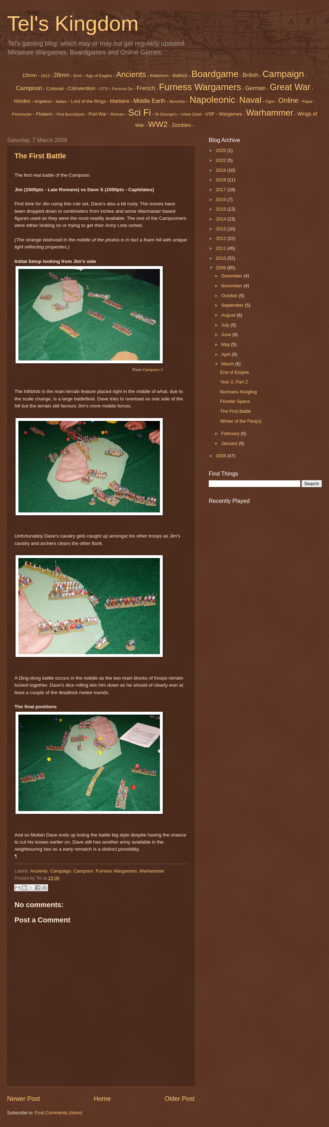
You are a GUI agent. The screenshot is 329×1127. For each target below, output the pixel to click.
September (233, 305)
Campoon (29, 88)
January (229, 443)
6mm (78, 76)
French (146, 88)
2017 (221, 189)
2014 (221, 219)
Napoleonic (212, 100)
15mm (29, 75)
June (226, 334)
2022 (221, 160)
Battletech (159, 75)
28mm (62, 75)
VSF (210, 114)
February (231, 433)
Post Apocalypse (71, 114)
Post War (97, 114)
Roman (117, 114)
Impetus (43, 101)
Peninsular (22, 114)
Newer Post (23, 1098)
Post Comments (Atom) (58, 1112)
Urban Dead (191, 114)
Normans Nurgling (238, 391)
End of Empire (234, 372)
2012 (221, 238)
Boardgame (214, 74)
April (226, 354)
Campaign (60, 871)
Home (102, 1098)
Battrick (180, 75)
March (228, 363)
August (229, 315)
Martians (119, 101)
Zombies (181, 125)
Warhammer (151, 871)
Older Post (179, 1098)
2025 (221, 150)
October (229, 295)
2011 (221, 248)
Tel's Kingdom (73, 23)
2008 (221, 455)
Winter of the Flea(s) (240, 421)
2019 (221, 170)
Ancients (131, 74)
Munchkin (177, 101)
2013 (221, 228)
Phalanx (44, 114)
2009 (221, 267)
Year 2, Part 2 (234, 382)
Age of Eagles (99, 75)
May (226, 344)
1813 (45, 76)
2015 (221, 209)
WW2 (158, 124)
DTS (103, 88)
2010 (221, 258)
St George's (166, 114)
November (232, 285)
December (232, 275)
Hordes (22, 101)
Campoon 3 (153, 370)
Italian (61, 101)
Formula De (122, 89)
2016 (221, 199)
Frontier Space (235, 401)
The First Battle (40, 156)
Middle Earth (149, 101)
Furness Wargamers (200, 87)
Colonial (55, 88)
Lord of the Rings (88, 101)
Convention (82, 88)
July (225, 325)
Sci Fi (139, 112)
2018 (221, 179)
